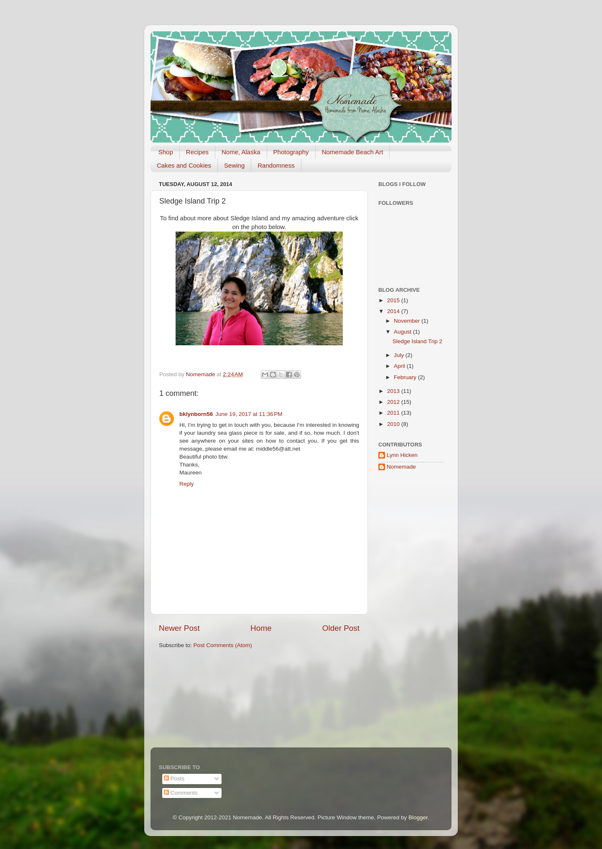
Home (260, 628)
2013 (394, 391)
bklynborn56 (196, 414)
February (406, 377)
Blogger (418, 817)
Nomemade (401, 467)
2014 (394, 311)
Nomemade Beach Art (352, 152)
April (400, 366)
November (407, 321)
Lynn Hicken (402, 455)
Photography (291, 152)
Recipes (197, 152)
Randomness (276, 165)
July (400, 355)
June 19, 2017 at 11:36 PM (248, 414)
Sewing (234, 165)
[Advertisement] (403, 611)
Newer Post (179, 628)
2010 (394, 424)
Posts (174, 778)
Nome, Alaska (241, 152)
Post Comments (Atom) (223, 645)
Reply (186, 484)
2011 (394, 413)
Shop (165, 152)
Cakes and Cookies (184, 165)
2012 (394, 402)
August (403, 332)
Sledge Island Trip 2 (417, 341)
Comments (181, 793)
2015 (394, 300)
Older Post (341, 628)
